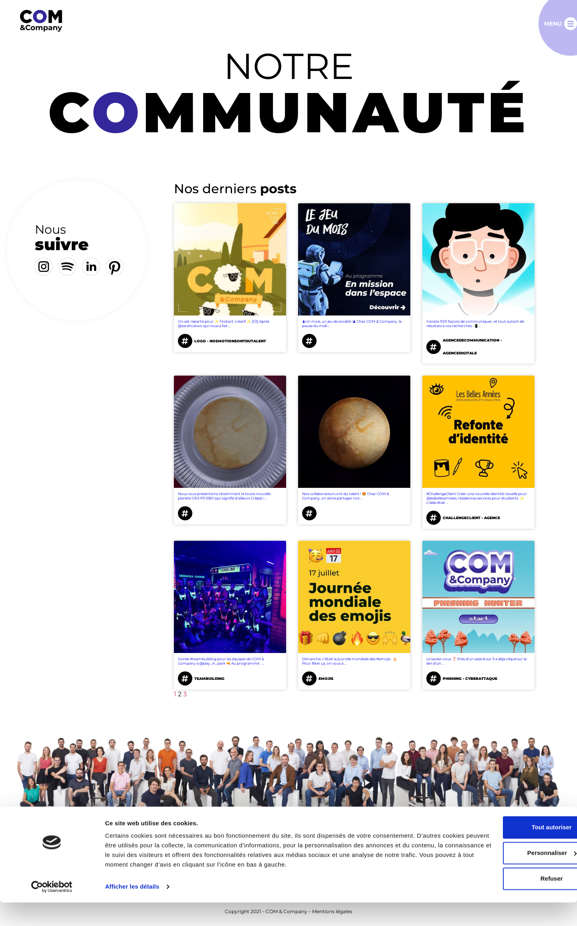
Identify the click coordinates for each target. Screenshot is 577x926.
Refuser (510, 902)
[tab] (98, 178)
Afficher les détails (132, 910)
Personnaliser (510, 876)
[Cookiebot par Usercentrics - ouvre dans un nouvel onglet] (52, 910)
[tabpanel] (354, 440)
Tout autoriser (510, 850)
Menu (553, 23)
